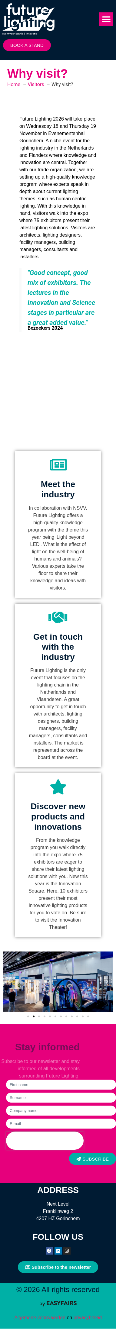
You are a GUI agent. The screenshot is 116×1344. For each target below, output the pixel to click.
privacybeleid (87, 1317)
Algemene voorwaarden (39, 1317)
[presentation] (45, 1141)
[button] (106, 19)
